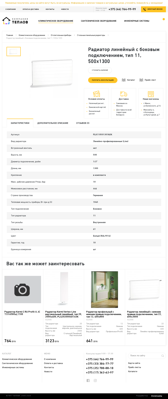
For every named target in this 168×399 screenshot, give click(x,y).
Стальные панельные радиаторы (91, 35)
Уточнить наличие (100, 70)
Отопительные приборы (61, 35)
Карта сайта (134, 363)
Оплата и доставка (31, 9)
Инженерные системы (13, 367)
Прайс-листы (134, 367)
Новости (65, 9)
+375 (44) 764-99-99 (122, 9)
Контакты (50, 9)
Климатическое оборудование (32, 35)
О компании (11, 9)
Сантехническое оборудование (17, 363)
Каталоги (132, 371)
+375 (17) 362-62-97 (99, 372)
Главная (9, 35)
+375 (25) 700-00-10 (99, 368)
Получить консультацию (103, 80)
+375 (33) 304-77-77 (99, 363)
